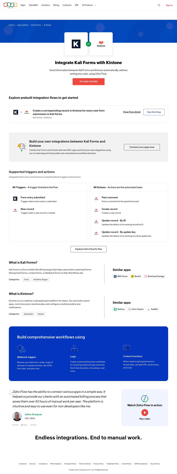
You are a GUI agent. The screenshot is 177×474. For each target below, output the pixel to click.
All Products (87, 5)
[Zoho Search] (159, 5)
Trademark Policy (112, 464)
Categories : (14, 279)
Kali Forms (36, 25)
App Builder (28, 314)
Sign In (169, 5)
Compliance (43, 464)
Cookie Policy (127, 464)
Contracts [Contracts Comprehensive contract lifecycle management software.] (67, 5)
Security (33, 464)
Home (11, 25)
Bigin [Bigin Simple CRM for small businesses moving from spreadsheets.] (23, 5)
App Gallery (22, 25)
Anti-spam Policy (70, 464)
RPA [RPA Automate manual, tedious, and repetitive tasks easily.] (77, 5)
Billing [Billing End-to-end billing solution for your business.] (56, 5)
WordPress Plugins (40, 280)
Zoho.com (10, 5)
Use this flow (154, 112)
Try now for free (89, 82)
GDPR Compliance (141, 464)
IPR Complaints (55, 464)
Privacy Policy (99, 464)
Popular (41, 314)
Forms (26, 280)
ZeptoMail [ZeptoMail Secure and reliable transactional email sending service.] (33, 5)
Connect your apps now (141, 147)
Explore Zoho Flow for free (88, 249)
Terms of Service (85, 464)
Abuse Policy (155, 464)
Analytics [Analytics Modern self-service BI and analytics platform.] (45, 5)
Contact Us (23, 464)
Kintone (47, 25)
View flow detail (132, 112)
